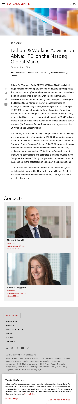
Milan (47, 364)
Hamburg (66, 358)
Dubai (42, 358)
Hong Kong (10, 361)
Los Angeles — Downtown (50, 361)
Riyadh (26, 367)
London (25, 361)
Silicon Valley (61, 367)
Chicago (35, 358)
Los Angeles (34, 361)
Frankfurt (58, 358)
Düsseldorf (49, 358)
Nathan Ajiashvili (15, 240)
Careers (10, 341)
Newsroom (11, 321)
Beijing (14, 358)
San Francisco (44, 367)
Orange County (11, 367)
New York (11, 243)
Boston (20, 358)
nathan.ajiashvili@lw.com (17, 246)
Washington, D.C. (37, 370)
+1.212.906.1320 (14, 296)
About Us (11, 333)
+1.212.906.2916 (14, 249)
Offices (10, 325)
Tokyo (23, 370)
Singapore (9, 370)
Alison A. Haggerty (16, 287)
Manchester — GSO (36, 364)
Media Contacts (14, 329)
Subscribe (12, 315)
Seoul (53, 367)
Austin (8, 358)
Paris (20, 367)
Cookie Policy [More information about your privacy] (29, 401)
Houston (18, 361)
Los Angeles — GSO (13, 364)
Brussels (28, 358)
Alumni (9, 337)
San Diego (34, 367)
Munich (53, 364)
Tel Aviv (17, 370)
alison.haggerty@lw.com (16, 293)
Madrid (24, 364)
